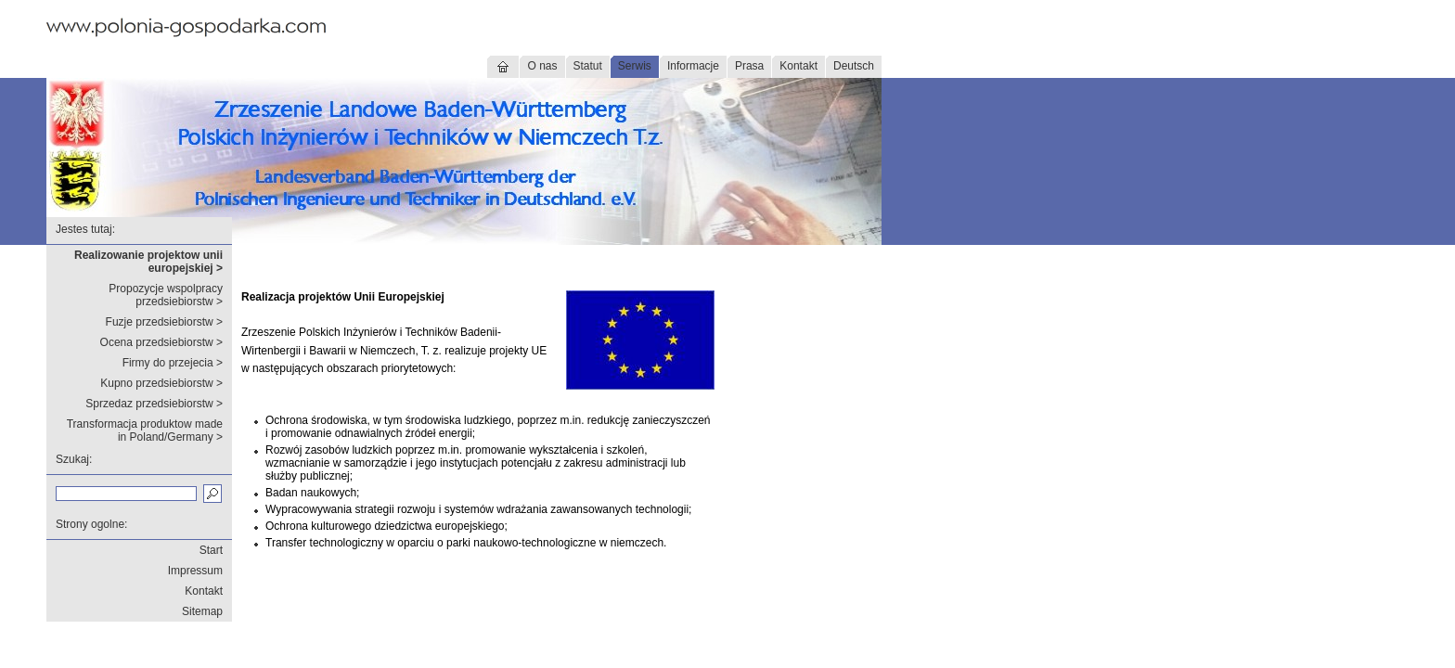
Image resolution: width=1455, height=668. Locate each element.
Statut (587, 65)
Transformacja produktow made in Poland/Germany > (145, 430)
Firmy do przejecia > (172, 362)
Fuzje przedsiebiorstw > (164, 321)
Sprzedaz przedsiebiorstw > (154, 403)
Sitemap (202, 611)
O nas (542, 65)
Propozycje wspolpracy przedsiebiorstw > (166, 295)
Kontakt (798, 65)
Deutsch (853, 65)
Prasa (749, 65)
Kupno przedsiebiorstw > (161, 383)
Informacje (693, 65)
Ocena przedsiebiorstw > (161, 342)
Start (211, 550)
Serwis (634, 65)
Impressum (195, 570)
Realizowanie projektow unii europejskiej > (148, 262)
